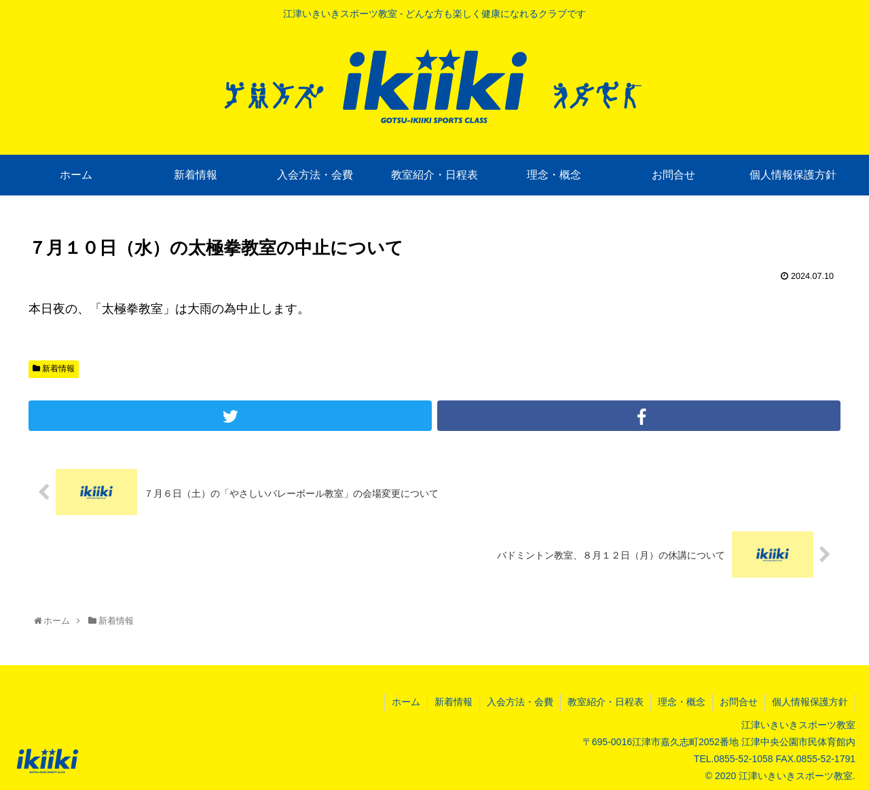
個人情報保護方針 (810, 701)
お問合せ (739, 701)
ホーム (406, 701)
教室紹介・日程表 (606, 701)
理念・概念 (681, 701)
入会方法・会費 (520, 701)
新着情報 (54, 368)
